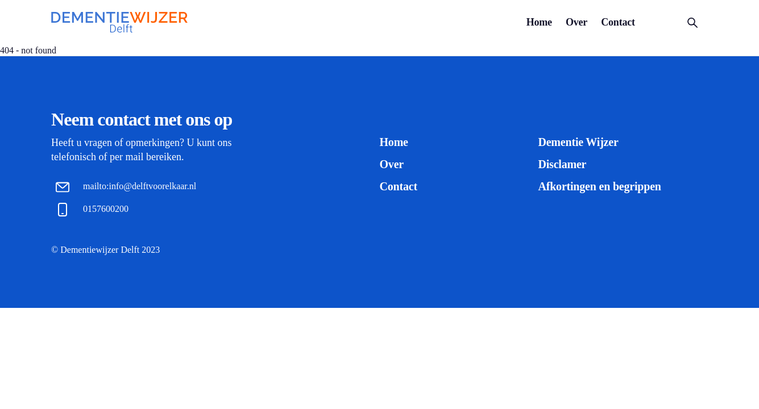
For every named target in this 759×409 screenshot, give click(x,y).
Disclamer (562, 164)
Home (539, 22)
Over (576, 22)
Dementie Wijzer (578, 142)
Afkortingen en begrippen (599, 186)
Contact (618, 22)
